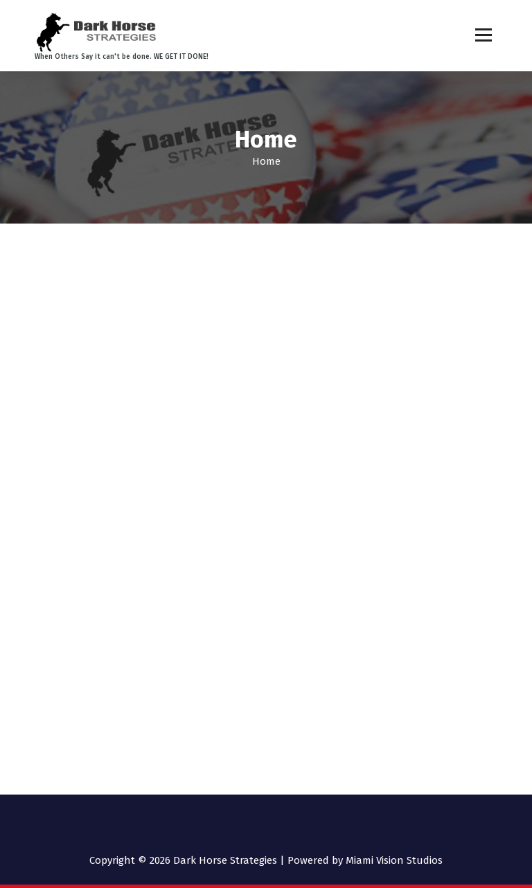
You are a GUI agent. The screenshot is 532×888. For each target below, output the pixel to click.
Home (266, 161)
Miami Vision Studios (394, 860)
